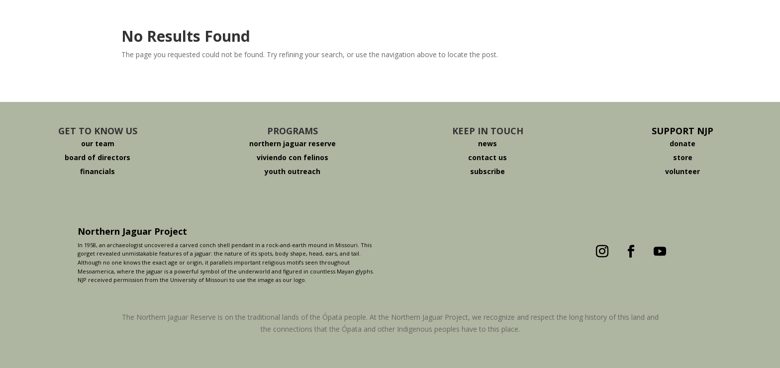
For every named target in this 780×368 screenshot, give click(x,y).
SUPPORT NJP (682, 131)
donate (682, 143)
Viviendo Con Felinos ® (459, 21)
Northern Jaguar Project (132, 231)
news (487, 143)
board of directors (97, 157)
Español (620, 21)
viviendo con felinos (292, 157)
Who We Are (167, 21)
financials (97, 171)
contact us (487, 157)
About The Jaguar (260, 21)
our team (97, 143)
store (682, 157)
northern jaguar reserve (292, 143)
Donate (556, 21)
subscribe (487, 171)
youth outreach (292, 171)
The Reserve (353, 21)
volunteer (682, 171)
